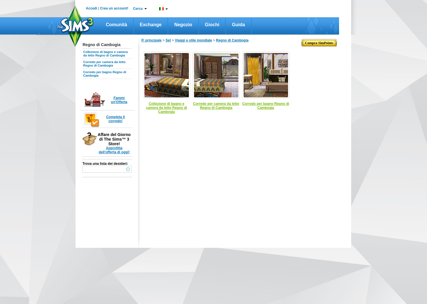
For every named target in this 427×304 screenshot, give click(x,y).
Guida (238, 24)
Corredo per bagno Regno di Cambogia (265, 106)
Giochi (212, 24)
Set (168, 40)
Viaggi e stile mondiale (193, 40)
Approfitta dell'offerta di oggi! (114, 150)
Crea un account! (114, 8)
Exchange (151, 24)
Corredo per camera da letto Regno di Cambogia (104, 63)
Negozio (183, 24)
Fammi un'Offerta (119, 100)
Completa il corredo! (115, 119)
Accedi (91, 8)
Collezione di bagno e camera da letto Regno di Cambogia (105, 53)
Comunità (116, 24)
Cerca (137, 9)
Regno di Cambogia (232, 40)
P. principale (152, 40)
